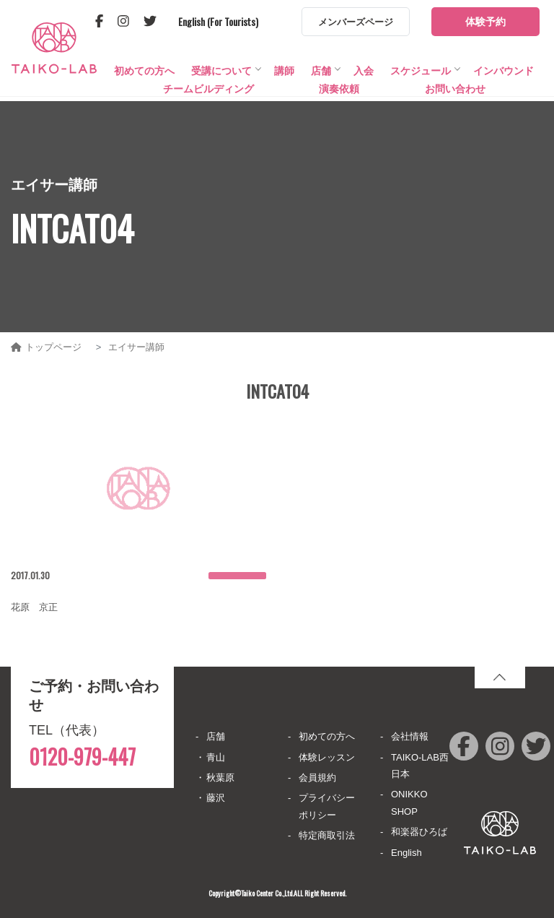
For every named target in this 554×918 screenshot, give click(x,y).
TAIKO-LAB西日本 (420, 765)
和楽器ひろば (419, 831)
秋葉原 (220, 777)
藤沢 (215, 797)
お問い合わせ (455, 93)
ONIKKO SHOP (409, 802)
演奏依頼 (339, 93)
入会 (363, 74)
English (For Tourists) (218, 21)
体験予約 (485, 21)
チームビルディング (208, 93)
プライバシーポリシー (327, 806)
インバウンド (503, 74)
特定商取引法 (327, 835)
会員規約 (317, 777)
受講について (221, 74)
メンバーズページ (355, 22)
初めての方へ (144, 74)
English (406, 852)
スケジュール (420, 74)
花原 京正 (34, 607)
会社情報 (409, 736)
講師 (284, 74)
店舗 (321, 74)
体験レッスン (327, 757)
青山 (215, 757)
